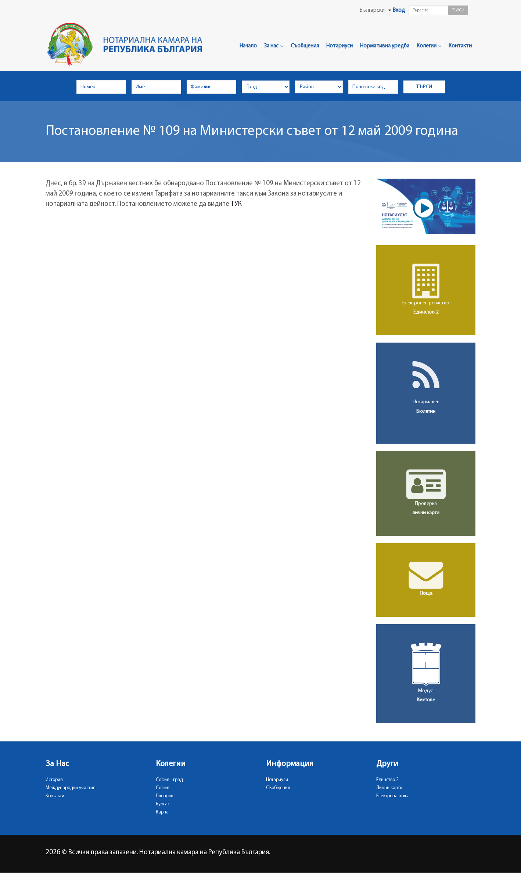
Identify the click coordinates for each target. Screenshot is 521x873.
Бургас (163, 804)
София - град (169, 779)
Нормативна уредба (384, 46)
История (54, 779)
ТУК (236, 204)
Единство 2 (387, 779)
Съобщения (305, 46)
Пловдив (164, 796)
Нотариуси (339, 46)
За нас (273, 46)
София (162, 788)
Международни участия (71, 788)
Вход (399, 10)
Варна (162, 812)
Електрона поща (393, 796)
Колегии (429, 46)
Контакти (460, 46)
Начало (248, 46)
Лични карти (389, 788)
